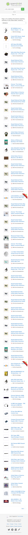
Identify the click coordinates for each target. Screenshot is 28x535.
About (8, 524)
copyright (10, 532)
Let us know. (20, 516)
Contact (19, 524)
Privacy (15, 524)
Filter (14, 14)
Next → (23, 508)
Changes (12, 524)
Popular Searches (18, 526)
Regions (12, 526)
